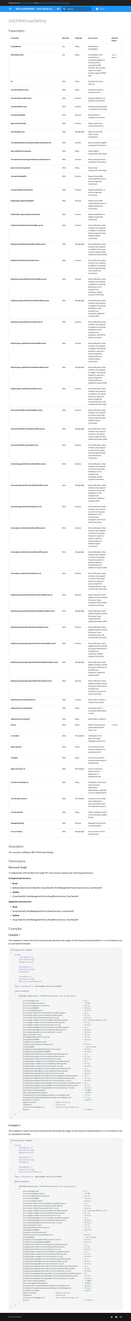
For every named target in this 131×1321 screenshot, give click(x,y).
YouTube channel (27, 3)
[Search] (76, 9)
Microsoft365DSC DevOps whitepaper (54, 3)
